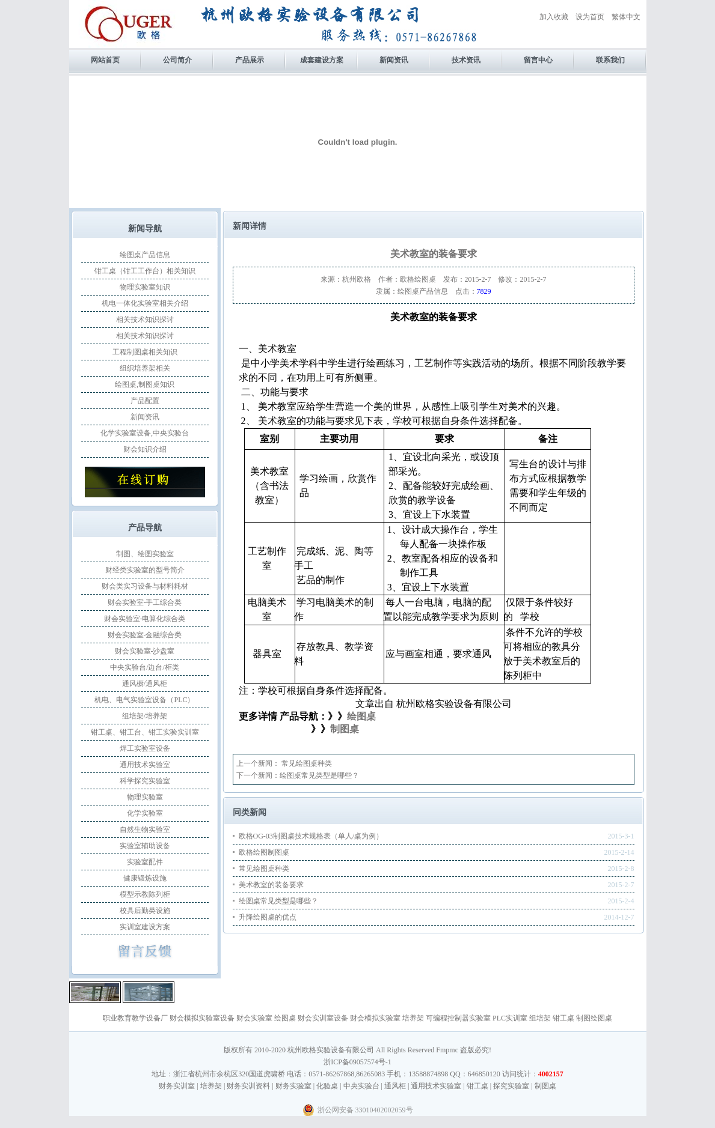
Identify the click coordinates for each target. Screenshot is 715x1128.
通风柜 (395, 1086)
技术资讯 (466, 60)
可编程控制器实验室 (458, 1018)
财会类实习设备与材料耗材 (145, 586)
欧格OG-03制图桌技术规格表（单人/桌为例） (311, 836)
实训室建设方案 (145, 927)
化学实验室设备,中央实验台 (144, 433)
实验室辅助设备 (145, 845)
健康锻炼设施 (145, 878)
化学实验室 (145, 813)
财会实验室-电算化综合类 (145, 618)
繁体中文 (626, 17)
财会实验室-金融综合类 (145, 635)
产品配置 (144, 400)
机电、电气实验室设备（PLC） (144, 700)
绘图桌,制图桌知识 (144, 384)
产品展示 (249, 60)
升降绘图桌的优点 (267, 917)
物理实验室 (145, 797)
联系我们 (610, 60)
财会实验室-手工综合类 (145, 602)
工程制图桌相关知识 (144, 352)
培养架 (413, 1018)
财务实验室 (293, 1086)
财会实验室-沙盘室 (145, 651)
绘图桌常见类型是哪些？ (319, 775)
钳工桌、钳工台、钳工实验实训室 (145, 732)
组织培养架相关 (145, 368)
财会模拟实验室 (375, 1018)
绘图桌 (285, 1018)
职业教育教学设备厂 (135, 1018)
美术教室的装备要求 (271, 885)
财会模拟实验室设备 (202, 1018)
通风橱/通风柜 (144, 683)
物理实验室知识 (145, 287)
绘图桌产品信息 (145, 254)
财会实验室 (254, 1018)
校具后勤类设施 (145, 910)
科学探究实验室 (145, 781)
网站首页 (105, 60)
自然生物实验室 (145, 829)
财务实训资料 (248, 1086)
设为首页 (589, 17)
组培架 (540, 1018)
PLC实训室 (510, 1018)
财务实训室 (177, 1086)
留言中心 (538, 60)
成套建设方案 (321, 60)
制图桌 (344, 729)
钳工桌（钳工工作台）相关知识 (144, 271)
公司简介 (177, 60)
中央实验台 (361, 1086)
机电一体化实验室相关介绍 (145, 303)
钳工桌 (563, 1018)
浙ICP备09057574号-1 (357, 1062)
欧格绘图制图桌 (264, 852)
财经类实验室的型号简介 (145, 570)
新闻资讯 (393, 60)
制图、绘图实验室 (145, 554)
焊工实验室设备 (145, 748)
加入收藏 (553, 17)
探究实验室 (511, 1086)
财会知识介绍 (145, 449)
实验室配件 (145, 862)
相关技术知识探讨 (145, 319)
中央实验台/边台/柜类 (144, 667)
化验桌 (327, 1086)
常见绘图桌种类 (306, 763)
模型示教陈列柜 (145, 894)
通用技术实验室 (145, 764)
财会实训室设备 (323, 1018)
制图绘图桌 (594, 1018)
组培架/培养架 (144, 716)
